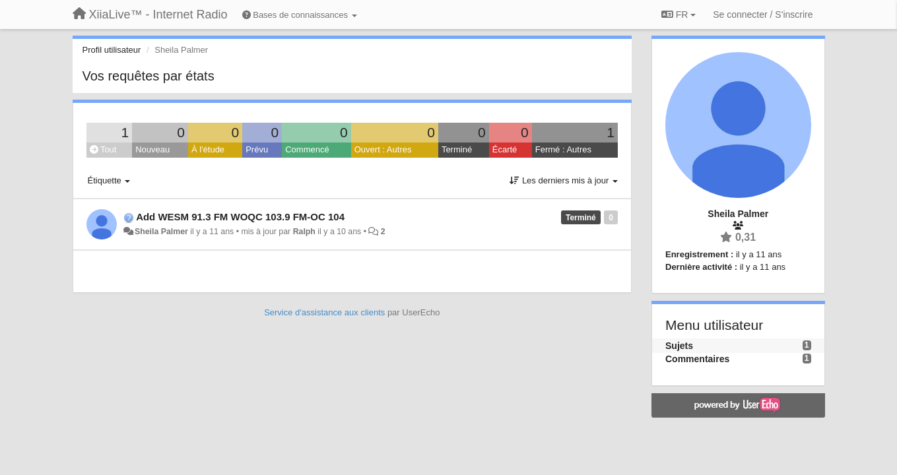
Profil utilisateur (112, 50)
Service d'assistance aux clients (324, 312)
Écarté (504, 149)
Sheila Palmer (161, 231)
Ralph (304, 231)
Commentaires (697, 359)
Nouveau (152, 149)
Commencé (307, 149)
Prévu (257, 149)
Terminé (457, 149)
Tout (103, 149)
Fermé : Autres (563, 149)
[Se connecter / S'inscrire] (763, 14)
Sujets (679, 345)
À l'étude (207, 149)
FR (678, 14)
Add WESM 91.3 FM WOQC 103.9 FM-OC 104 (240, 216)
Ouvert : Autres (383, 149)
